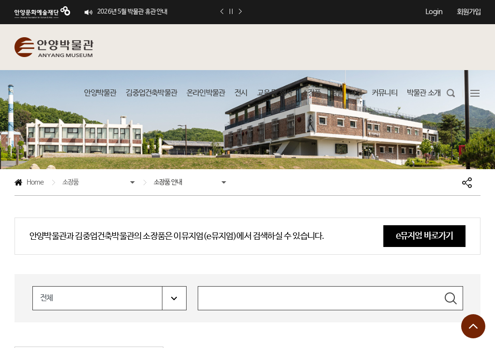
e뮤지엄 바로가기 (424, 236)
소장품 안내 (168, 182)
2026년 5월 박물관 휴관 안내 (132, 11)
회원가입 (468, 12)
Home (29, 183)
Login (433, 12)
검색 (451, 298)
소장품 (70, 182)
